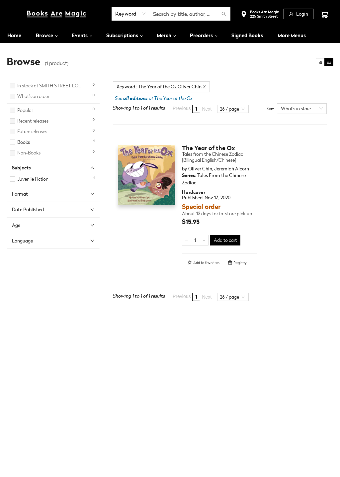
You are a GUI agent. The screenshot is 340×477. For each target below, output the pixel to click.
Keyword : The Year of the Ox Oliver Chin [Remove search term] (161, 86)
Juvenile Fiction (32, 179)
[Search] (223, 14)
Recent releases (32, 121)
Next (207, 109)
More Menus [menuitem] (292, 35)
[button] (260, 15)
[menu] (170, 35)
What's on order (33, 96)
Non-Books (29, 152)
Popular (25, 110)
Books (23, 142)
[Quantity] (195, 240)
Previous (182, 108)
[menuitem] (14, 35)
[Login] (298, 14)
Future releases (32, 131)
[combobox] (131, 13)
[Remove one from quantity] (186, 240)
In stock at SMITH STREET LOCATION (50, 85)
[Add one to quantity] (204, 240)
